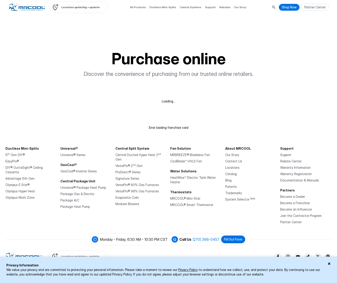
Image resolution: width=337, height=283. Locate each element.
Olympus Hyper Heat (20, 191)
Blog (228, 180)
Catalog (231, 174)
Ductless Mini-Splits (163, 7)
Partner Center (291, 222)
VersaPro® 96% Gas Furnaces (137, 191)
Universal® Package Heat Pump (83, 187)
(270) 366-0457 (206, 239)
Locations (232, 167)
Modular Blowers (127, 204)
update (95, 7)
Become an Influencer (296, 209)
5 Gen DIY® (15, 155)
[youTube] (298, 256)
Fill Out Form (233, 239)
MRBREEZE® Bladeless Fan (190, 155)
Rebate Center (291, 161)
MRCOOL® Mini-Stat (185, 198)
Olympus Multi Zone (20, 197)
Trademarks (233, 193)
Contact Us (233, 161)
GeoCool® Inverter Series (78, 171)
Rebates (224, 7)
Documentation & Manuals (299, 180)
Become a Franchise (295, 203)
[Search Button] (274, 7)
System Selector (240, 199)
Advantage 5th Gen (20, 178)
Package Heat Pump (75, 207)
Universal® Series (72, 155)
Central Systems (190, 7)
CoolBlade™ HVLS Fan (186, 161)
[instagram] (288, 256)
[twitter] (318, 256)
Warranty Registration (296, 174)
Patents (231, 187)
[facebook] (278, 256)
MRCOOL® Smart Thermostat (191, 205)
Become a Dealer (292, 197)
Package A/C (69, 200)
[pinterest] (328, 256)
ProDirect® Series (128, 172)
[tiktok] (308, 256)
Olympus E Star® (17, 185)
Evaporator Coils (127, 197)
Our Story (240, 7)
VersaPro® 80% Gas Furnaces (137, 185)
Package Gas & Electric (77, 194)
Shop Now (289, 7)
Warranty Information (295, 167)
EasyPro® (12, 161)
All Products (138, 7)
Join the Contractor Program (301, 216)
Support (210, 7)
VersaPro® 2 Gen (129, 166)
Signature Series (127, 178)
